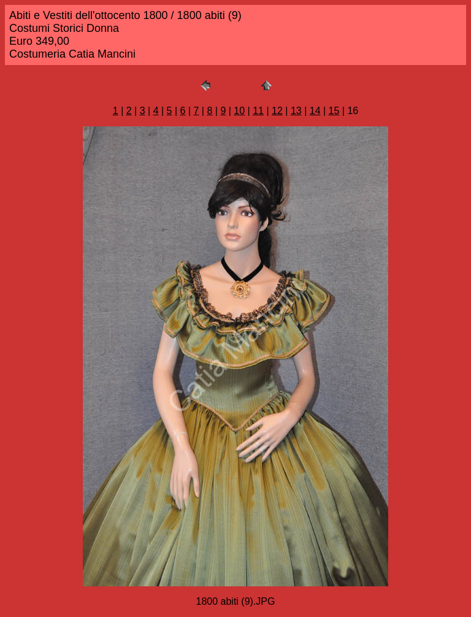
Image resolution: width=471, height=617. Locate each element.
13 (296, 110)
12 (277, 110)
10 (239, 110)
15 (334, 110)
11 (258, 110)
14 (315, 110)
